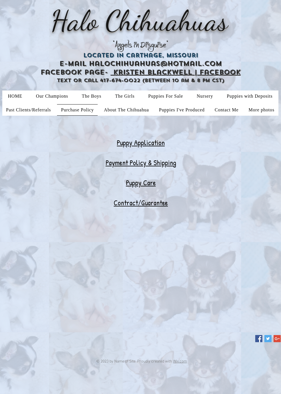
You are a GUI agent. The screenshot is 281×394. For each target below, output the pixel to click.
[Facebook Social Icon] (258, 338)
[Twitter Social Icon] (268, 338)
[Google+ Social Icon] (277, 338)
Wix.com (180, 361)
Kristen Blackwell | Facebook (176, 72)
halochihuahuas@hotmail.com (155, 64)
